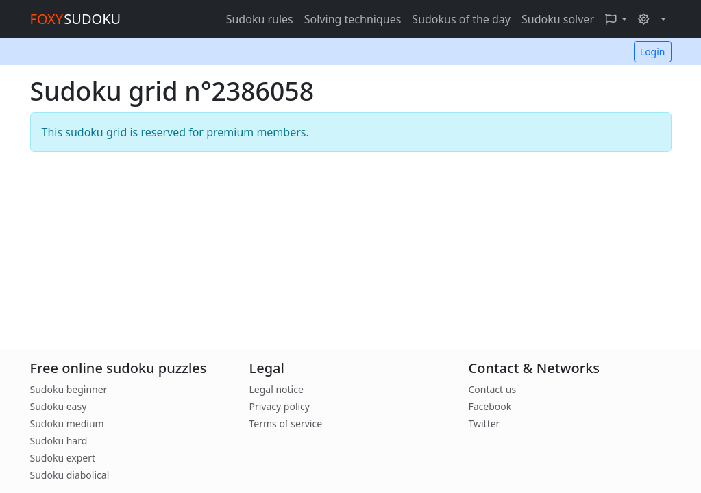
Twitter (484, 423)
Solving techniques (353, 19)
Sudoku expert (63, 457)
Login (652, 51)
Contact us (492, 389)
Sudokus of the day (461, 19)
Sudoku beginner (69, 389)
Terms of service (285, 423)
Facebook (489, 406)
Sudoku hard (59, 440)
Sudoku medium (67, 423)
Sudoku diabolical (70, 474)
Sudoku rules (259, 19)
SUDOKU (75, 19)
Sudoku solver (557, 19)
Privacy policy (279, 406)
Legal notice (276, 389)
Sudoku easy (58, 406)
